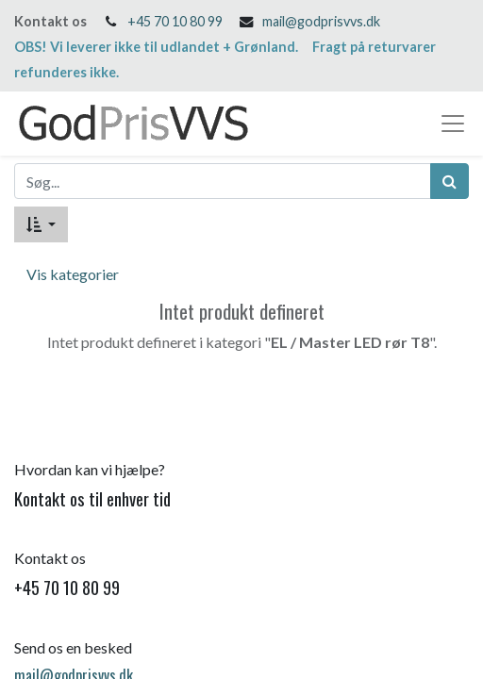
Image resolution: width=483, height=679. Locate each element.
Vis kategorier (72, 274)
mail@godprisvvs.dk (321, 21)
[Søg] (449, 181)
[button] (41, 224)
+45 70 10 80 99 (175, 21)
